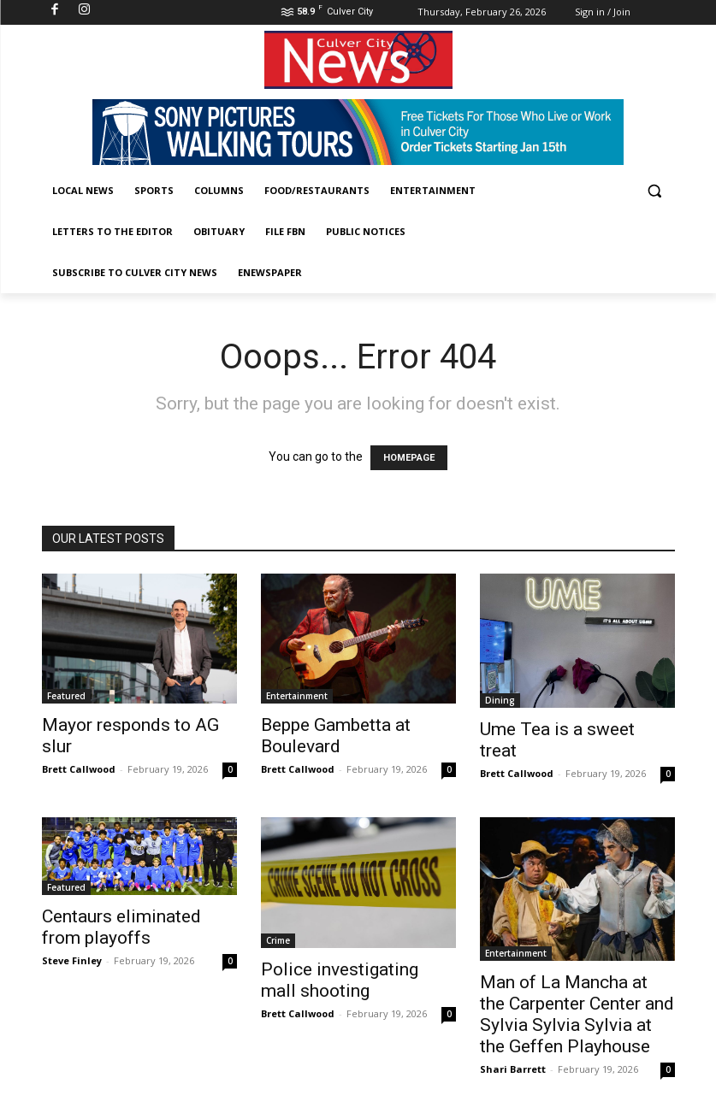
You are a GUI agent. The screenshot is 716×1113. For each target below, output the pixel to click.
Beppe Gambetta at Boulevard (336, 736)
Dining (500, 700)
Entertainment (297, 696)
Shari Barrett (513, 1069)
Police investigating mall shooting (339, 980)
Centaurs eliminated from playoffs (121, 927)
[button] (655, 191)
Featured (66, 696)
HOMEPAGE (409, 457)
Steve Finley (72, 960)
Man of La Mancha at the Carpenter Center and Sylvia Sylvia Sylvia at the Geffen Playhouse (577, 1014)
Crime (278, 940)
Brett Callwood (78, 769)
